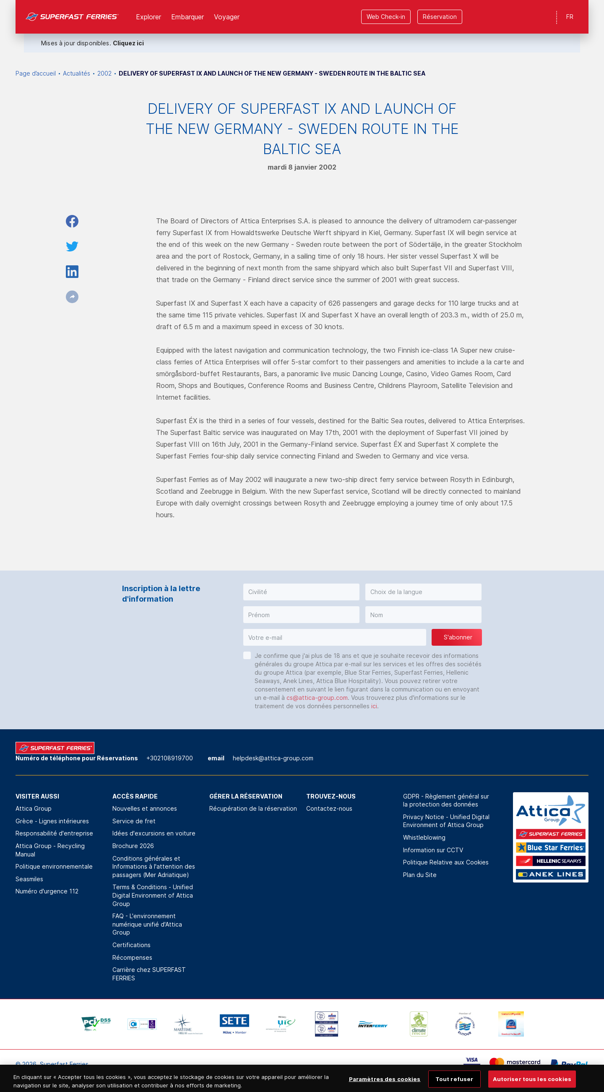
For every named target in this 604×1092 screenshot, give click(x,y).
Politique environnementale (54, 866)
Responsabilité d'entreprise (54, 833)
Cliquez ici (128, 43)
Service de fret (134, 821)
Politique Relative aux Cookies (446, 862)
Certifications (131, 944)
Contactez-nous (329, 808)
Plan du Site (420, 874)
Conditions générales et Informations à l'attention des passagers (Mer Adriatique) (153, 866)
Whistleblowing (424, 837)
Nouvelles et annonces (144, 808)
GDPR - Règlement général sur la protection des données (446, 800)
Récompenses (132, 957)
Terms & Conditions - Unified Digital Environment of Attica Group (152, 895)
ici (374, 706)
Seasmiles (29, 879)
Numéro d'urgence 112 (47, 891)
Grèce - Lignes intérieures (52, 821)
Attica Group (34, 808)
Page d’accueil (36, 73)
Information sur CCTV (433, 850)
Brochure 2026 (133, 845)
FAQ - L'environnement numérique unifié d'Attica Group (147, 924)
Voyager (227, 17)
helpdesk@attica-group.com (273, 758)
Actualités (76, 73)
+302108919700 (169, 758)
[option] (96, 1024)
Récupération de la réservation (253, 808)
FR (569, 16)
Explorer (148, 17)
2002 (104, 73)
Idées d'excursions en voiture (153, 833)
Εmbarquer (187, 17)
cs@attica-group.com (317, 697)
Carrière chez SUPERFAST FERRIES (149, 974)
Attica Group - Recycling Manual (50, 850)
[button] (301, 592)
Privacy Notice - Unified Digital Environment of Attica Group (446, 821)
